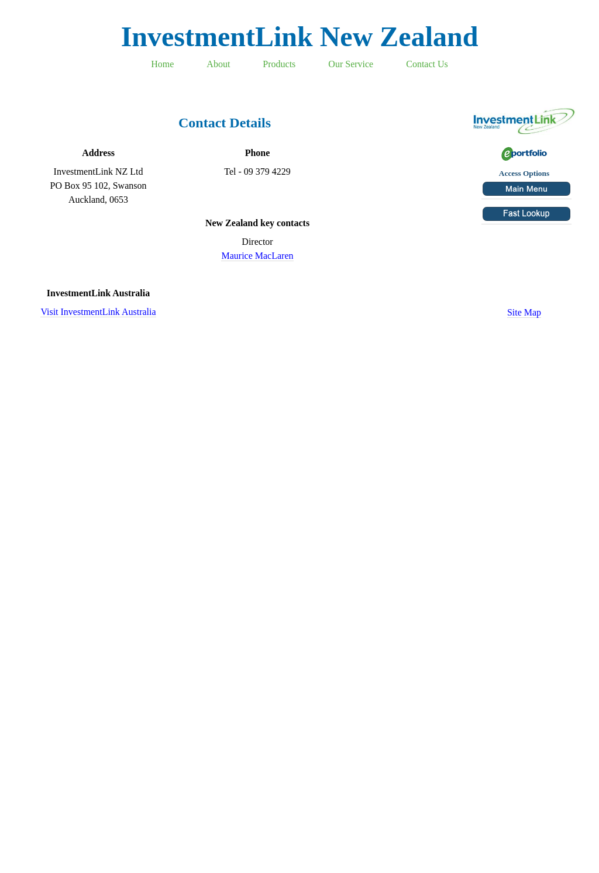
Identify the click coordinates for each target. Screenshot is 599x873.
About (218, 64)
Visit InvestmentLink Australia (98, 312)
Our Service (350, 64)
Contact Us (427, 64)
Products (279, 64)
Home (162, 64)
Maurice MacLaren (257, 256)
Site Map (524, 312)
